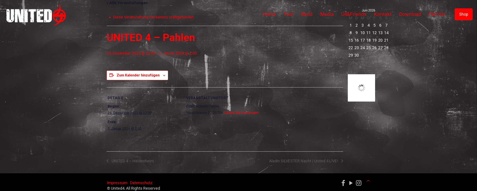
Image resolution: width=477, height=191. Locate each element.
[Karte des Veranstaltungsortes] (288, 118)
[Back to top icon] (368, 181)
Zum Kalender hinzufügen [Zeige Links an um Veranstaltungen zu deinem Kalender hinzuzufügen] (138, 75)
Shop (463, 14)
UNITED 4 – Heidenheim (132, 161)
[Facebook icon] (343, 183)
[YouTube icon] (351, 183)
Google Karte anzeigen (241, 113)
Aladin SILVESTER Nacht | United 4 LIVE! (304, 161)
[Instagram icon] (358, 183)
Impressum (117, 182)
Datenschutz (141, 182)
